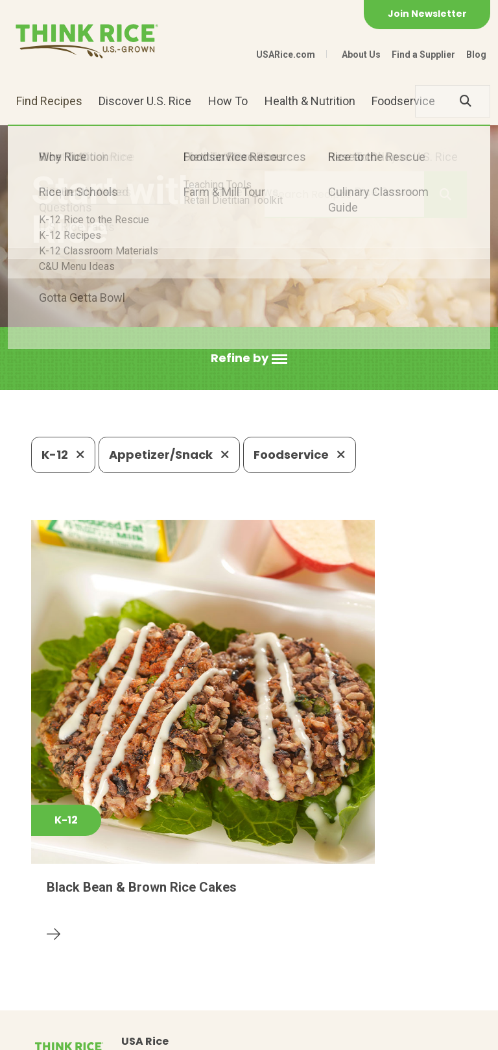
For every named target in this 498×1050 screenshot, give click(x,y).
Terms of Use (263, 1034)
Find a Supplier (423, 54)
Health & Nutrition (310, 101)
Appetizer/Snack (169, 454)
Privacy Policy (129, 1034)
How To (228, 101)
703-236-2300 (158, 940)
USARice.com (285, 54)
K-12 (63, 454)
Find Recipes (49, 101)
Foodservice (403, 101)
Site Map (197, 1034)
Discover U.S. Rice (145, 101)
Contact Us (55, 1034)
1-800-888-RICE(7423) (279, 940)
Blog (476, 54)
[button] (249, 358)
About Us (361, 54)
